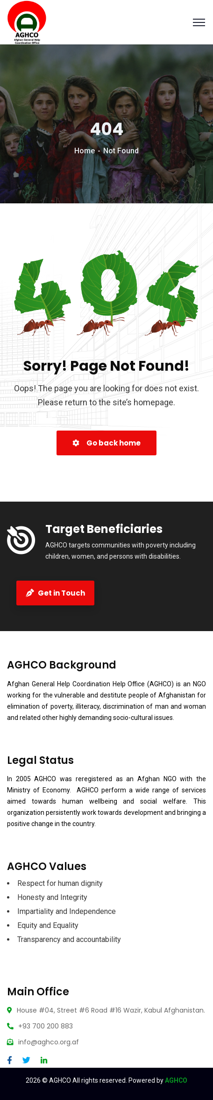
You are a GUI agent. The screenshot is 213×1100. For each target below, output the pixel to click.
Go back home (106, 443)
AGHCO (176, 1080)
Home (84, 150)
